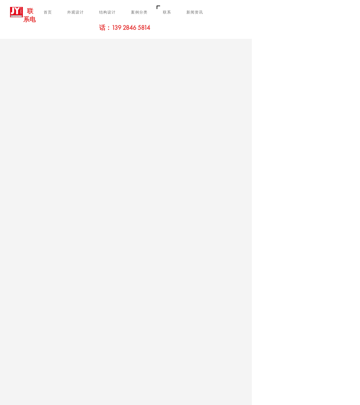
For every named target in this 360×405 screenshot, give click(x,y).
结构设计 (107, 12)
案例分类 (139, 12)
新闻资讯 (194, 12)
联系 (167, 12)
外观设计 (75, 12)
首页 (48, 12)
